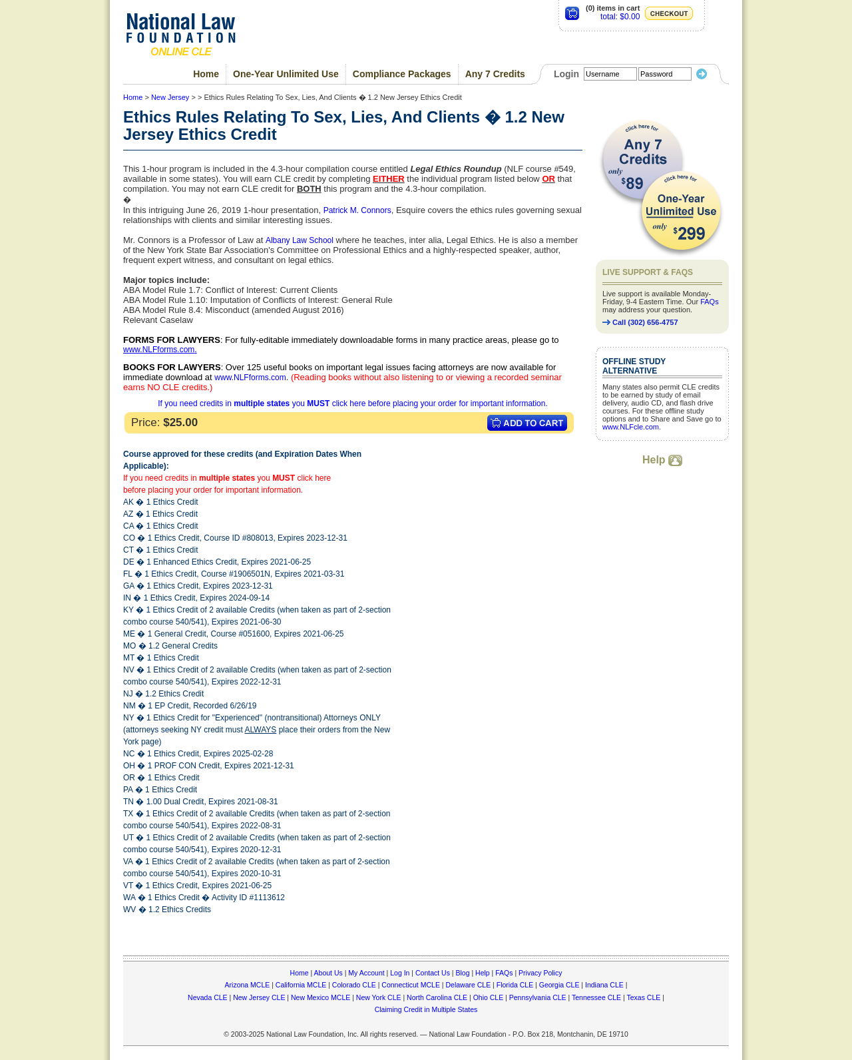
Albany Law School (299, 240)
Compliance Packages (402, 74)
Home (206, 74)
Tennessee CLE (596, 997)
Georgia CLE (559, 985)
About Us (328, 973)
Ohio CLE (488, 997)
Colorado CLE (354, 985)
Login (566, 74)
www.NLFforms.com (158, 349)
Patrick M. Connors (357, 210)
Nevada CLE (208, 997)
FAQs (709, 302)
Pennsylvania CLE (537, 997)
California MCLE (301, 985)
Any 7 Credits (495, 74)
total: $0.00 (620, 16)
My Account (366, 973)
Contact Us (432, 973)
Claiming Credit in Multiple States (426, 1009)
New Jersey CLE (259, 997)
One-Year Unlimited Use (286, 74)
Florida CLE (515, 985)
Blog (462, 973)
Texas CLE (643, 997)
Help (662, 459)
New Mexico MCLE (320, 997)
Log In (399, 973)
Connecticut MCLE (410, 985)
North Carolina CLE (437, 997)
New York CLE (378, 997)
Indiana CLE (604, 985)
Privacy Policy (540, 973)
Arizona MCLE (247, 985)
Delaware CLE (468, 985)
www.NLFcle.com (630, 427)
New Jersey (170, 97)
